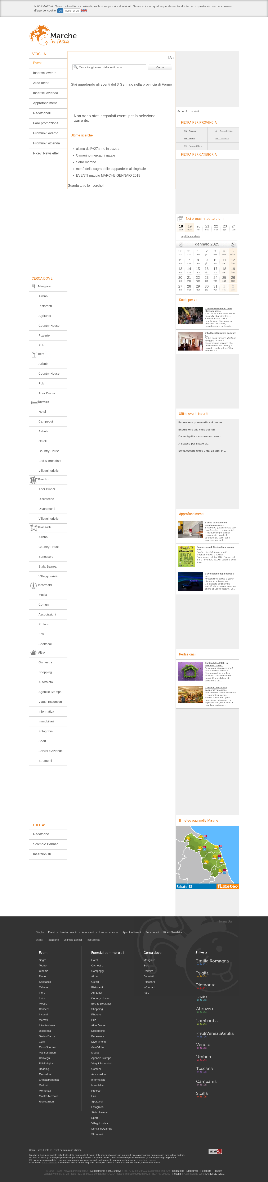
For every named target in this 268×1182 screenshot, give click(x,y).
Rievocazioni (46, 1101)
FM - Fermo (189, 138)
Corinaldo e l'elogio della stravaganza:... (218, 309)
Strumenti (45, 760)
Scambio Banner (45, 844)
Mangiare (149, 960)
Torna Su (225, 921)
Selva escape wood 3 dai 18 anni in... (202, 450)
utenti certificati (49, 1162)
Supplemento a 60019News (105, 1170)
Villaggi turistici (49, 470)
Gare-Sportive (47, 1047)
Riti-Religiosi (46, 1063)
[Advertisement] (207, 77)
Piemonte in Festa (215, 987)
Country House (49, 325)
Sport (42, 741)
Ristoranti (45, 306)
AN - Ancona (190, 131)
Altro (146, 992)
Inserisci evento (44, 73)
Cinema (43, 971)
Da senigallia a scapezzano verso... (200, 436)
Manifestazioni (47, 1052)
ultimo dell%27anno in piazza (97, 148)
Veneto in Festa (215, 1047)
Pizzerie (44, 335)
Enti (41, 634)
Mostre (43, 1003)
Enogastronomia (49, 1079)
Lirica (42, 998)
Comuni (44, 604)
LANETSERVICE (214, 1173)
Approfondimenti (45, 103)
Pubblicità (205, 1170)
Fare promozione (45, 123)
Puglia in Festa (215, 975)
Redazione (41, 834)
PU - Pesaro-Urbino (193, 146)
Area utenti (41, 83)
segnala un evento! (146, 1160)
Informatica (46, 711)
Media (43, 594)
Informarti (149, 987)
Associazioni (47, 614)
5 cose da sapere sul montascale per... (216, 523)
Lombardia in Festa (215, 1023)
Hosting (177, 1173)
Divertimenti (47, 508)
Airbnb (43, 296)
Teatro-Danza (47, 1036)
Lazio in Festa (215, 999)
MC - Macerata (222, 138)
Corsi (42, 1041)
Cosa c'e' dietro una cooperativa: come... (216, 688)
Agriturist (45, 315)
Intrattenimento (48, 1025)
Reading (44, 1068)
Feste (42, 976)
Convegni (44, 1058)
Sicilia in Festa (215, 1094)
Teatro (42, 965)
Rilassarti (149, 981)
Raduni (43, 1085)
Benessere (46, 556)
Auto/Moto (46, 682)
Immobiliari (46, 721)
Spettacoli (45, 644)
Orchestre (45, 662)
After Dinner (47, 393)
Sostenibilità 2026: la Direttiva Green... (216, 664)
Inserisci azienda (45, 93)
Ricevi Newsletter (46, 153)
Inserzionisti (42, 854)
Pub (41, 345)
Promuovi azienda (46, 143)
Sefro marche (86, 162)
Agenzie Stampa (50, 692)
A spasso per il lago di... (193, 443)
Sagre (42, 960)
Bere (146, 965)
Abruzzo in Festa (215, 1011)
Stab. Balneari (48, 566)
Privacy (218, 1170)
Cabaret (44, 987)
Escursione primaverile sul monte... (201, 422)
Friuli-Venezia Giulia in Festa (215, 1035)
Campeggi (46, 421)
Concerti (44, 1009)
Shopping (45, 672)
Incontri (43, 1014)
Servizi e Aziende (51, 751)
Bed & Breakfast (50, 461)
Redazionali (42, 113)
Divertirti (149, 976)
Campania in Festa (215, 1082)
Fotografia (46, 731)
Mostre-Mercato (48, 1096)
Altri (172, 57)
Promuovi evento (45, 133)
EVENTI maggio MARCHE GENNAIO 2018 (108, 175)
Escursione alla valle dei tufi (196, 429)
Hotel (42, 411)
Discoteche (46, 499)
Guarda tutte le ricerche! (86, 185)
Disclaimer (192, 1170)
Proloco (44, 624)
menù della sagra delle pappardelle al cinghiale (111, 169)
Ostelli (43, 441)
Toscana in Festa (215, 1070)
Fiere (42, 992)
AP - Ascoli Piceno (224, 131)
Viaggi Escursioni (51, 701)
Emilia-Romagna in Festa (215, 963)
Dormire (148, 971)
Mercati (43, 1019)
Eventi (37, 63)
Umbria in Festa (215, 1059)
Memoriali (45, 1090)
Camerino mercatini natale (95, 155)
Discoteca (45, 1030)
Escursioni (45, 1074)
